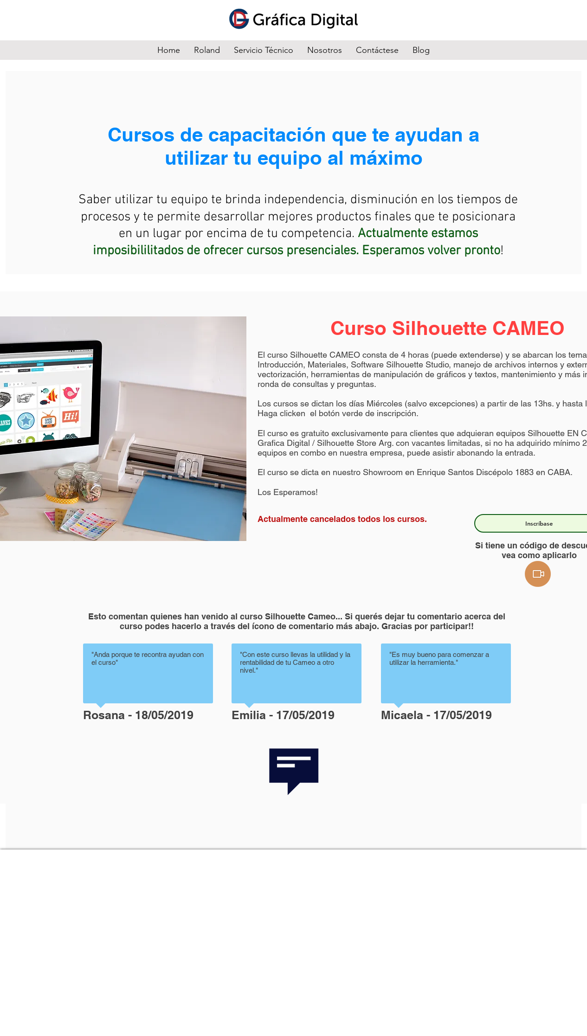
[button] (537, 574)
